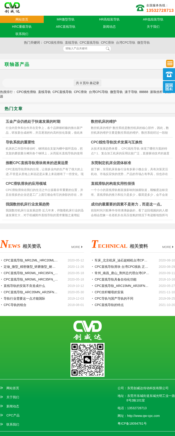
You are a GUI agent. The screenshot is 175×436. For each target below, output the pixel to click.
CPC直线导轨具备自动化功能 (115, 279)
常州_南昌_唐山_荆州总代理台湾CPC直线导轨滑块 (122, 273)
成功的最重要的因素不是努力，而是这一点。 (127, 204)
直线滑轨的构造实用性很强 (113, 183)
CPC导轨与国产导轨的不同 (114, 298)
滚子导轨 (131, 92)
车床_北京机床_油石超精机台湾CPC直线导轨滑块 (122, 260)
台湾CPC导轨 (126, 42)
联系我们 (21, 34)
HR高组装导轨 (109, 19)
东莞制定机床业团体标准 (111, 163)
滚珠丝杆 (156, 92)
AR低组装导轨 (153, 19)
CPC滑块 (107, 42)
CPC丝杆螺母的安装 (109, 292)
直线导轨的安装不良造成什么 (24, 286)
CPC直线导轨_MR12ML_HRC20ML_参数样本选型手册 (31, 260)
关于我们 (153, 26)
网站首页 (21, 19)
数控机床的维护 (103, 121)
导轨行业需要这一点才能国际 (24, 298)
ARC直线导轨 (65, 26)
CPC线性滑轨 (53, 42)
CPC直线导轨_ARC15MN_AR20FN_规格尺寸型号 (122, 286)
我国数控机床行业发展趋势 (27, 204)
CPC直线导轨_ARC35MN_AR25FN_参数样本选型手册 (31, 292)
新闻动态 (109, 26)
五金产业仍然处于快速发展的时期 (33, 121)
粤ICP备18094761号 (132, 423)
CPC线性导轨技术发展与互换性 (116, 142)
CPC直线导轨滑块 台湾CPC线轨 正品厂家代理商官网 (122, 266)
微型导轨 (143, 42)
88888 (143, 92)
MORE (77, 247)
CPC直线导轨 (89, 42)
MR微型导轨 (66, 19)
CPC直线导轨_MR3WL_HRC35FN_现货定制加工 (31, 273)
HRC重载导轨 (22, 26)
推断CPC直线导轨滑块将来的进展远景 (37, 163)
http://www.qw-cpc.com (143, 416)
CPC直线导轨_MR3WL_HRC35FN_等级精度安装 (31, 279)
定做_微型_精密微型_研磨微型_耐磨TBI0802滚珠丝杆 (31, 266)
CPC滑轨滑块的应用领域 (26, 183)
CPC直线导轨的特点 (109, 305)
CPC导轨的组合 (15, 305)
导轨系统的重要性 (20, 142)
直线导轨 (71, 42)
